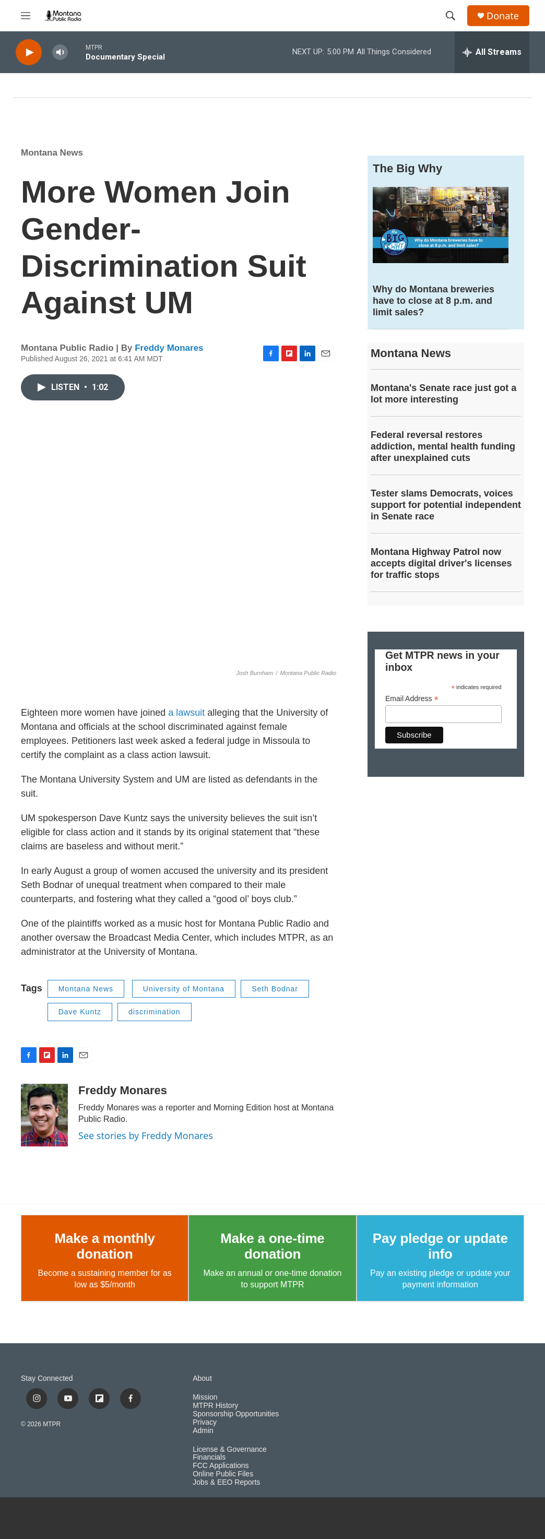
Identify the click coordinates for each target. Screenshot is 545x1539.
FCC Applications (220, 1466)
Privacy (205, 1422)
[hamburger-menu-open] (25, 15)
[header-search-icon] (450, 15)
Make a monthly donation (105, 1246)
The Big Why (407, 168)
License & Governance (230, 1449)
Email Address (412, 699)
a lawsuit (186, 712)
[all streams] (492, 52)
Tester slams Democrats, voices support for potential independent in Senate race (446, 505)
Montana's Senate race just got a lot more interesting (443, 394)
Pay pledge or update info (440, 1246)
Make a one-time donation (272, 1246)
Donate (503, 15)
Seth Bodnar (275, 989)
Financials (209, 1457)
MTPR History (215, 1406)
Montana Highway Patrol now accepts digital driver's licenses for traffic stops (441, 563)
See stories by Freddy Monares (145, 1135)
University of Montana (183, 989)
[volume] (60, 52)
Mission (205, 1397)
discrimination (154, 1012)
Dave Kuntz (79, 1012)
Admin (203, 1431)
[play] (28, 52)
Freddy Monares (169, 348)
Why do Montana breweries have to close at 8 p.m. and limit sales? (433, 300)
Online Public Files (223, 1474)
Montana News (52, 153)
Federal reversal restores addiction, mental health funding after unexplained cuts (443, 446)
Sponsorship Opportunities (236, 1414)
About (202, 1378)
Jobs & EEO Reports (226, 1482)
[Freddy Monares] (44, 1115)
